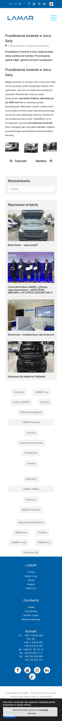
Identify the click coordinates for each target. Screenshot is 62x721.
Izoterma (31, 432)
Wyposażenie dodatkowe (38, 45)
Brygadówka (31, 453)
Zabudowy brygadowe (31, 412)
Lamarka (31, 463)
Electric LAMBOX (21, 402)
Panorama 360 (31, 552)
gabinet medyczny (31, 509)
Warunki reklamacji (31, 619)
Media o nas (31, 576)
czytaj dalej (43, 710)
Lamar (20, 18)
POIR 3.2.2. (31, 588)
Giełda (31, 607)
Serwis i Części (31, 615)
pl (20, 3)
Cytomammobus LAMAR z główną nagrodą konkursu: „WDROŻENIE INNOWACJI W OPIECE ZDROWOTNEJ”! (30, 289)
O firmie (31, 572)
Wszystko (19, 392)
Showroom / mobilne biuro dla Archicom (31, 334)
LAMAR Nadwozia (17, 45)
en (11, 3)
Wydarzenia (21, 532)
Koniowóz (31, 499)
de (15, 3)
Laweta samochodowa (31, 442)
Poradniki (42, 532)
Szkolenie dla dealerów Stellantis (27, 376)
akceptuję (31, 713)
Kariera (31, 584)
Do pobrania (31, 611)
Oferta (31, 580)
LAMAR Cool (41, 392)
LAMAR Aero (43, 542)
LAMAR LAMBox (31, 489)
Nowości (44, 402)
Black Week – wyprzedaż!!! (23, 245)
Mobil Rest (31, 479)
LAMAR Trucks (19, 542)
